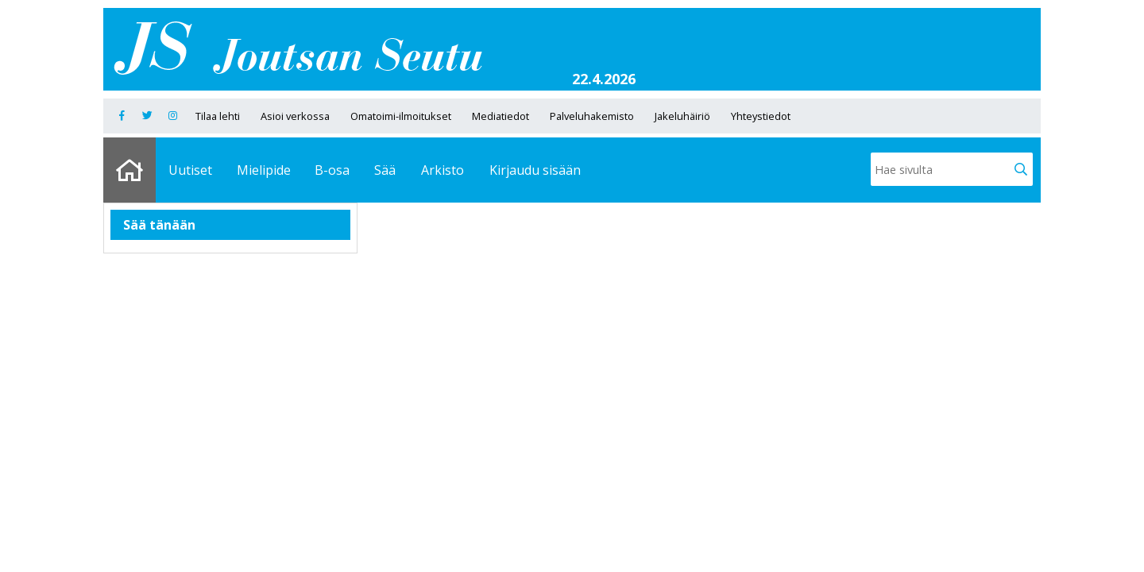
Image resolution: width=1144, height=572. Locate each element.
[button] (1021, 169)
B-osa (332, 170)
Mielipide (264, 170)
